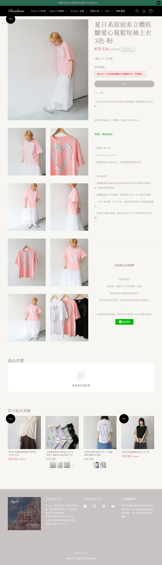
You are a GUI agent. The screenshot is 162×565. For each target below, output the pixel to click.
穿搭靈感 (120, 11)
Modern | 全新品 (57, 11)
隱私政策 (70, 558)
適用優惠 (99, 67)
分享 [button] (98, 92)
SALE (107, 11)
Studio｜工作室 (38, 11)
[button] (137, 11)
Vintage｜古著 (77, 11)
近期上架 (94, 11)
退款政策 (81, 558)
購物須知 (91, 558)
